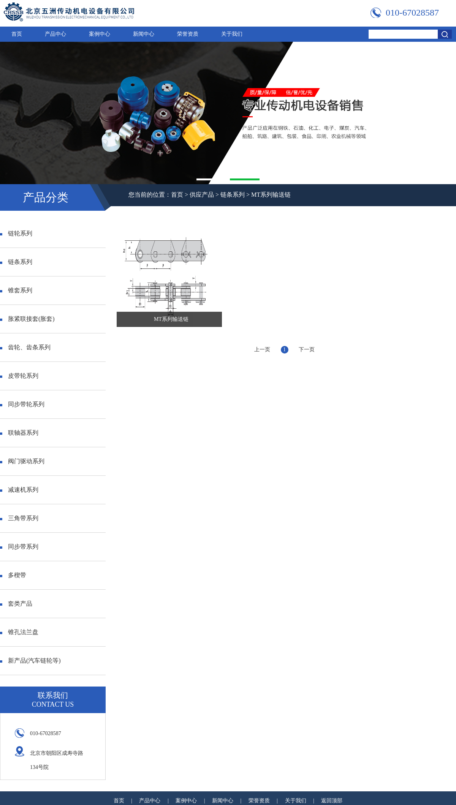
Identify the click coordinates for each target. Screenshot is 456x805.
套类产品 (16, 603)
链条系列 (232, 194)
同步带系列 (19, 546)
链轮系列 (16, 233)
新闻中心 (143, 34)
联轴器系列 (19, 432)
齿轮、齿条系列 (25, 347)
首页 (16, 34)
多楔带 (13, 575)
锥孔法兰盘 (19, 632)
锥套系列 (16, 290)
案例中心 (99, 34)
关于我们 (231, 34)
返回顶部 (331, 800)
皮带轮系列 (19, 376)
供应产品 (202, 194)
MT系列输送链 (271, 194)
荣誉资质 (187, 34)
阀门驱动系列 (22, 461)
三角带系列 (19, 518)
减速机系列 (19, 489)
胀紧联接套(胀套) (27, 319)
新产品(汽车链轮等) (30, 660)
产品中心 (55, 34)
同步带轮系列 (22, 404)
